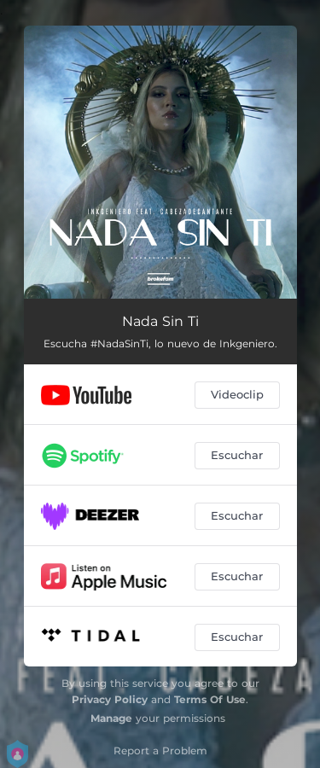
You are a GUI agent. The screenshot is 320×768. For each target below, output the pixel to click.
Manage (111, 718)
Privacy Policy (110, 699)
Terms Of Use (210, 699)
